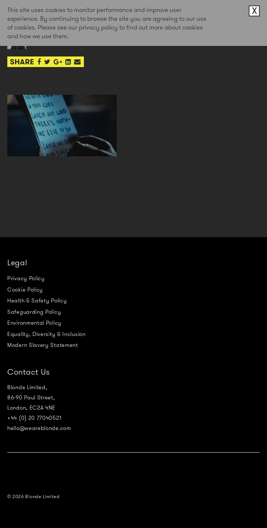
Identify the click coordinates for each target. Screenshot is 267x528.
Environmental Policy (34, 323)
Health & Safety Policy (37, 301)
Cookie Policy (25, 290)
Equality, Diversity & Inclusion (46, 334)
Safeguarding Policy (34, 312)
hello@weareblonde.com (39, 428)
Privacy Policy (26, 278)
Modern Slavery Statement (42, 345)
